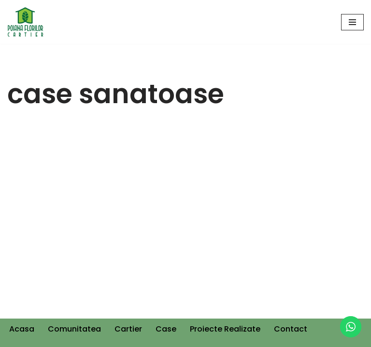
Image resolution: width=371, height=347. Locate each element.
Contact (290, 328)
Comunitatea (74, 328)
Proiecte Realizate (225, 328)
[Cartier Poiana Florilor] (25, 22)
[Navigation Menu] (352, 22)
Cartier (128, 328)
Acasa (21, 328)
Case (166, 328)
